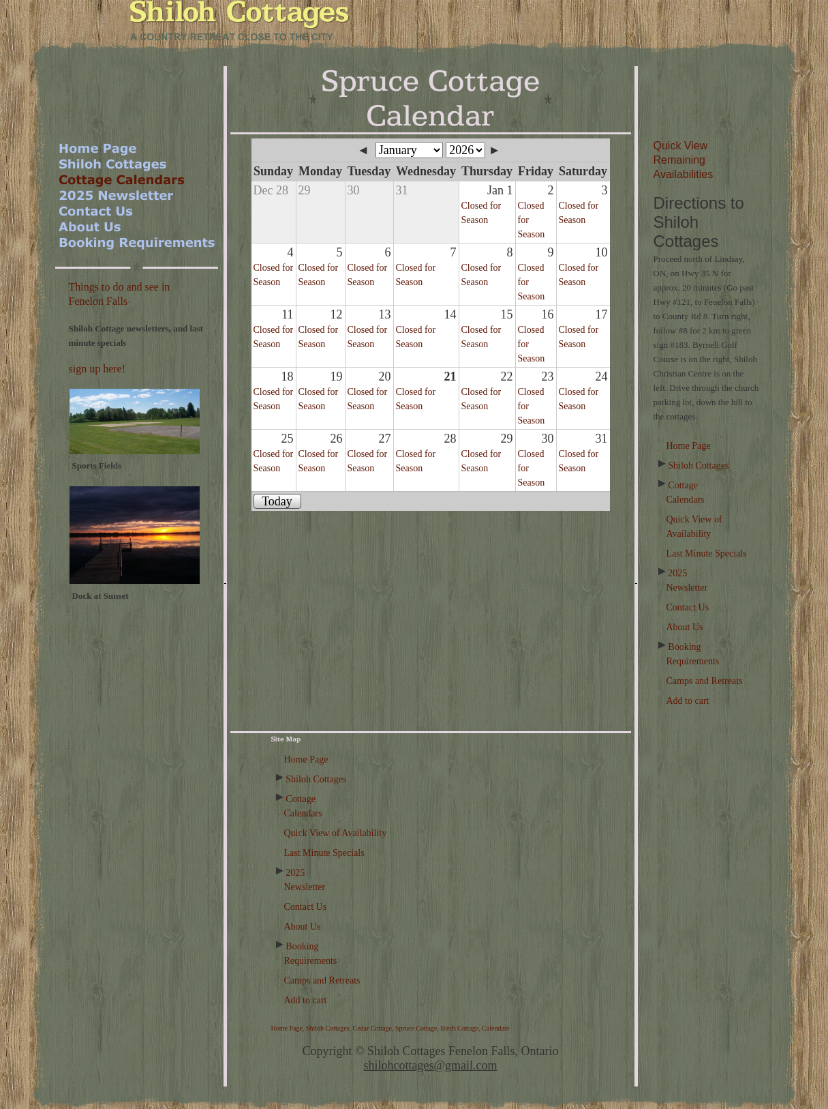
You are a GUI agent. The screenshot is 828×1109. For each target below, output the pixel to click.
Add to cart (687, 701)
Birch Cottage (459, 1028)
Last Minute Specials (706, 553)
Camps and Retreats (704, 681)
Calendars (495, 1028)
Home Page (688, 446)
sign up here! (97, 368)
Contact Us (687, 607)
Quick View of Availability (335, 833)
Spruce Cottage (416, 1028)
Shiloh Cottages (698, 465)
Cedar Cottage (372, 1028)
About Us (684, 627)
